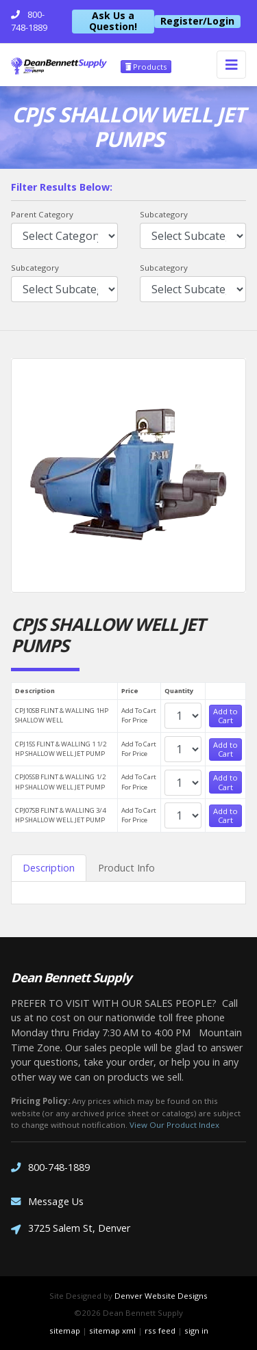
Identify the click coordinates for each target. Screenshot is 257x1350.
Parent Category (42, 214)
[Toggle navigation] (231, 65)
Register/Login (197, 21)
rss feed (160, 1330)
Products (146, 67)
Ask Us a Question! (113, 21)
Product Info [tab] (126, 867)
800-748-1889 (50, 1167)
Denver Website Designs (161, 1296)
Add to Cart (225, 715)
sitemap (64, 1330)
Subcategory (164, 214)
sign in (196, 1330)
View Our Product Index (174, 1125)
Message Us (47, 1201)
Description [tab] (49, 867)
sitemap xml (112, 1330)
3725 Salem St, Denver (70, 1229)
